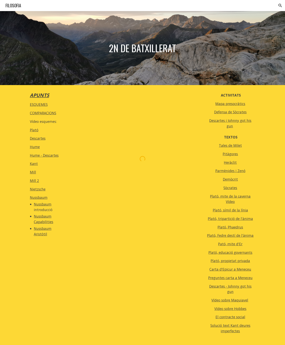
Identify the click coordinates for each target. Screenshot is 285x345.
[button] (280, 5)
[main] (142, 48)
